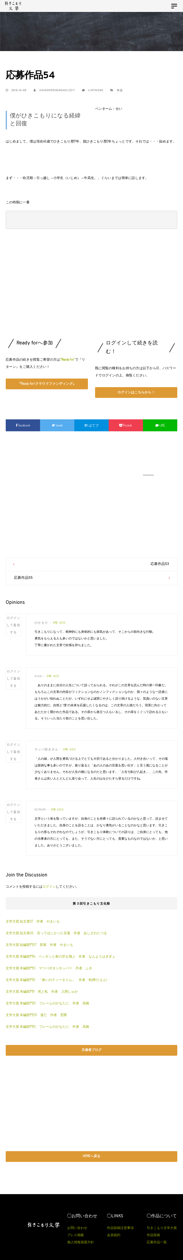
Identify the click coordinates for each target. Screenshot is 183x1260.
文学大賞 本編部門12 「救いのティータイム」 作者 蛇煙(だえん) (58, 980)
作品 (119, 90)
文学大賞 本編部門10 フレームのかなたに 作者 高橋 (47, 1003)
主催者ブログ (91, 1050)
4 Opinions (92, 90)
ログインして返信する (13, 625)
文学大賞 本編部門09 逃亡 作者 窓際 (36, 1015)
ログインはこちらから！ (136, 392)
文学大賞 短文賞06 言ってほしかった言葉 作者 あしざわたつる (56, 933)
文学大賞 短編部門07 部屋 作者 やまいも (39, 945)
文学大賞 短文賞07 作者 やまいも (33, 921)
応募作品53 (160, 564)
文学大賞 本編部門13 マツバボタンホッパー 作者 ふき (51, 968)
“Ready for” (67, 359)
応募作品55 (23, 578)
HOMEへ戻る (91, 1156)
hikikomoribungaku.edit (54, 90)
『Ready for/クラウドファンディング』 (47, 383)
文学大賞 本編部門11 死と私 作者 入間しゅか (42, 991)
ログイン (49, 886)
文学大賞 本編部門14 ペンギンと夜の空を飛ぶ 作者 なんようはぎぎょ (62, 956)
